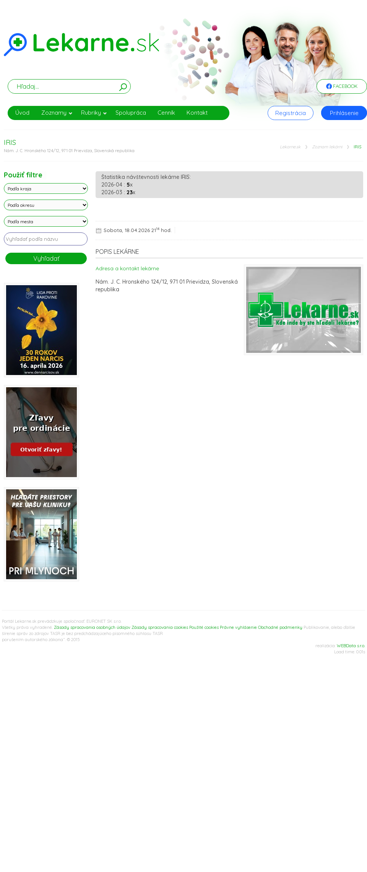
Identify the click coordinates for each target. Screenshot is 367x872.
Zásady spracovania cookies (160, 627)
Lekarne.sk (290, 147)
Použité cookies (204, 627)
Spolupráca (130, 112)
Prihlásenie (344, 113)
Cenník (166, 112)
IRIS (357, 147)
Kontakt (197, 112)
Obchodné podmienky (280, 627)
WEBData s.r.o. (351, 645)
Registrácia (290, 113)
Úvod (22, 112)
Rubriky (94, 112)
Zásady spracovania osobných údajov (92, 627)
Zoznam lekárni (327, 147)
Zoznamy (57, 112)
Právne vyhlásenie (238, 627)
